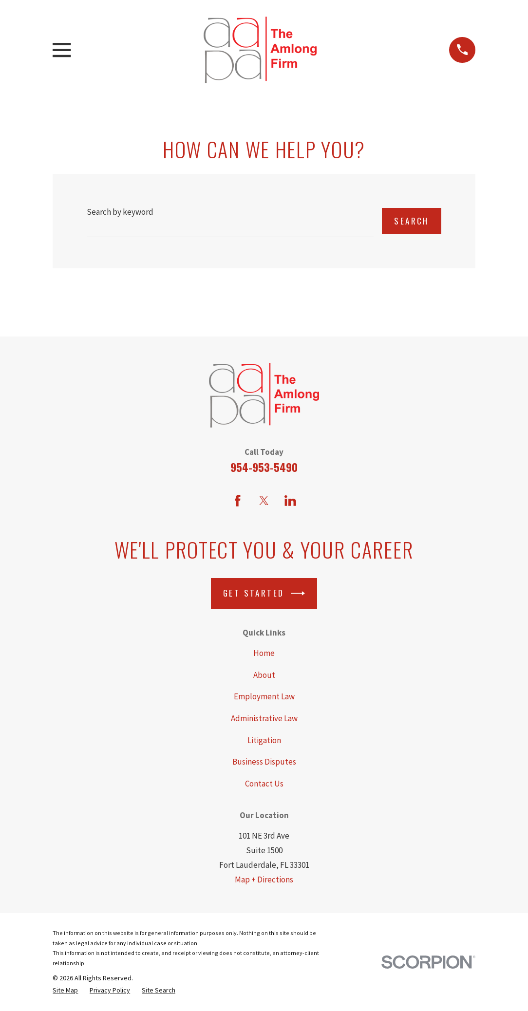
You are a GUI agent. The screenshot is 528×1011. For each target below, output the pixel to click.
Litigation (264, 740)
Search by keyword (120, 211)
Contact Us (264, 783)
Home (264, 653)
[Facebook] (238, 500)
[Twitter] (264, 500)
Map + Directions (264, 879)
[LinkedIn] (290, 500)
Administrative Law (264, 718)
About (264, 675)
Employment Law (264, 696)
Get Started (264, 593)
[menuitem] (65, 990)
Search (411, 221)
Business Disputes (264, 761)
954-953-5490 (264, 467)
